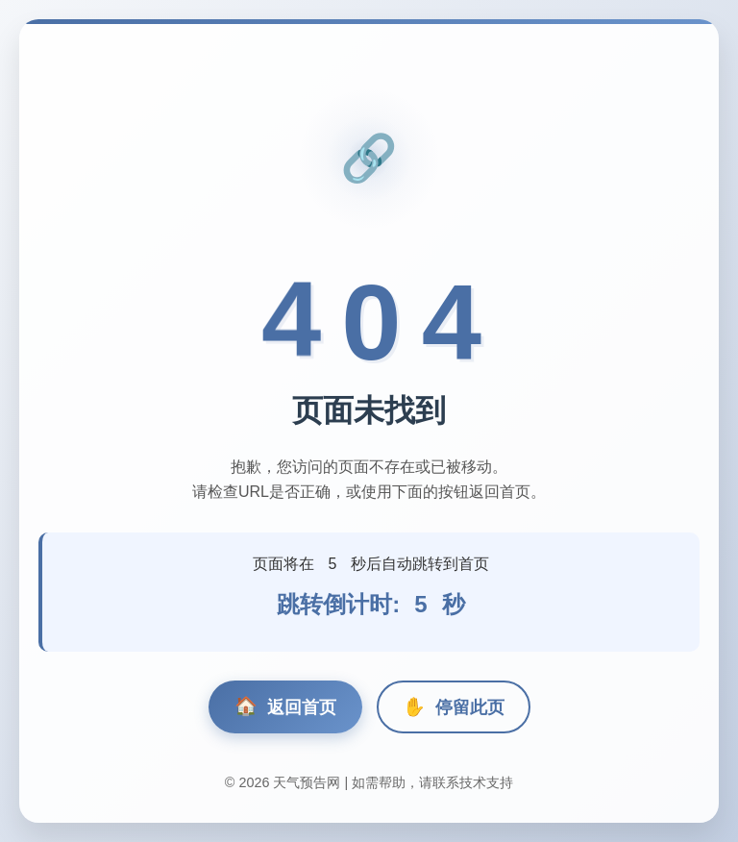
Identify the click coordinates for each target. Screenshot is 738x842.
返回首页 (285, 707)
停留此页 (453, 707)
